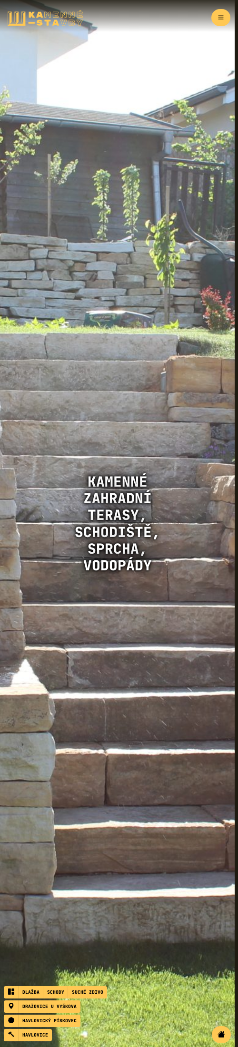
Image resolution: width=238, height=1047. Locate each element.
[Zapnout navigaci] (220, 17)
